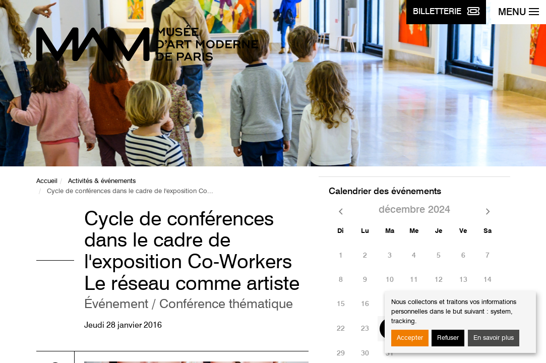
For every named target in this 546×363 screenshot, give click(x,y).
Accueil (46, 181)
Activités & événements (102, 181)
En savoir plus (493, 338)
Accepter (410, 338)
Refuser (448, 338)
